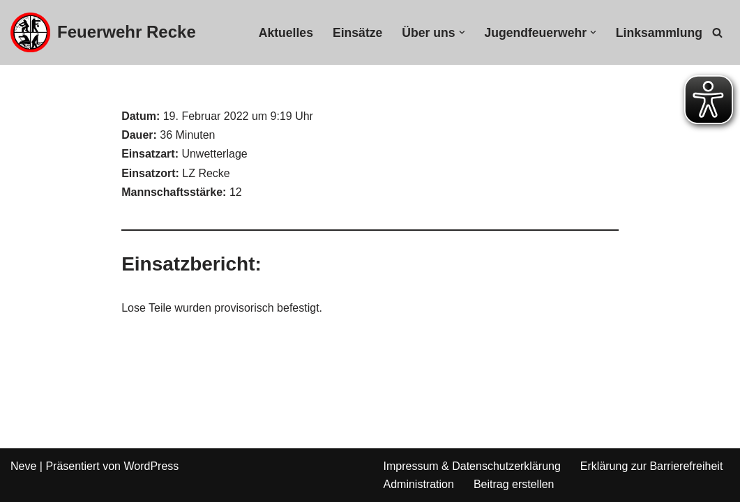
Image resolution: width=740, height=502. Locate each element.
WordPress (151, 466)
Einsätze (357, 33)
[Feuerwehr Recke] (103, 32)
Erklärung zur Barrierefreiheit (651, 466)
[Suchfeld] (717, 32)
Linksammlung (659, 33)
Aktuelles (286, 33)
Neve (23, 466)
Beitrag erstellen (514, 484)
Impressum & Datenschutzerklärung (472, 466)
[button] (462, 32)
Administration (419, 484)
